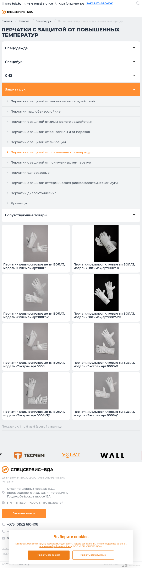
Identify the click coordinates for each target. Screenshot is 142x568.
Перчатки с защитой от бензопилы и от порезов (50, 132)
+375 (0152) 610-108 (40, 3)
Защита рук (43, 20)
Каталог (24, 20)
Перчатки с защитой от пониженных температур (51, 162)
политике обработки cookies (55, 546)
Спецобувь (14, 62)
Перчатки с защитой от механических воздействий (53, 101)
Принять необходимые (93, 555)
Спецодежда (16, 48)
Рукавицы (19, 203)
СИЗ (8, 76)
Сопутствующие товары (26, 215)
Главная (7, 20)
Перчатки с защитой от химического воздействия (52, 122)
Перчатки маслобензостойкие (36, 111)
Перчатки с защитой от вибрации (38, 142)
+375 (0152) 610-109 (71, 3)
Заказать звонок (100, 3)
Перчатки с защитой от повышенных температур (51, 152)
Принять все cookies (49, 555)
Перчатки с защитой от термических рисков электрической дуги (64, 183)
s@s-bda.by (13, 3)
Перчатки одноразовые (30, 173)
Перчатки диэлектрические (34, 193)
